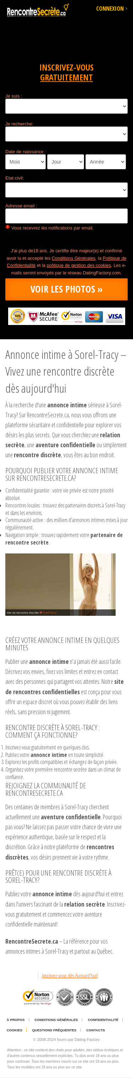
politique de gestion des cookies (79, 265)
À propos (16, 1020)
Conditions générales (56, 1020)
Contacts (95, 1030)
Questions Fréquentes (54, 1030)
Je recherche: (19, 124)
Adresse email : (21, 205)
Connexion (112, 8)
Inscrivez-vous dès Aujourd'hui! (70, 975)
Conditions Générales (73, 258)
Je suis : (13, 96)
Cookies (14, 1030)
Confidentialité (103, 1020)
